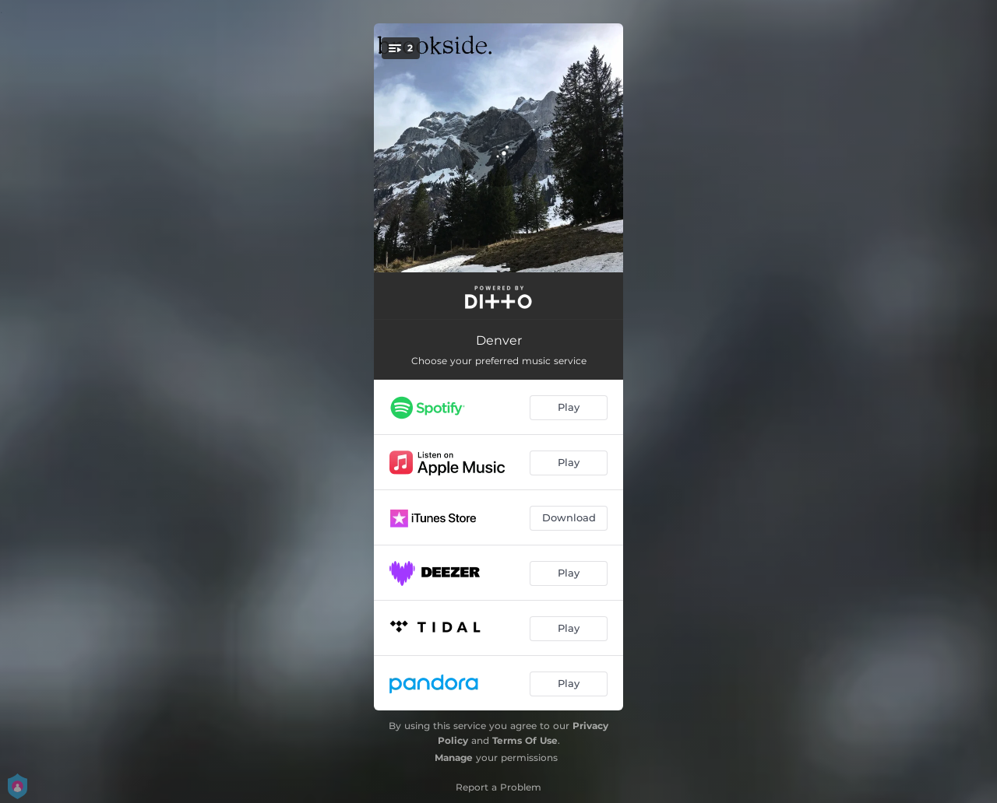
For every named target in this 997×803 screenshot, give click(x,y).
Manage (454, 757)
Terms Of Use (525, 740)
